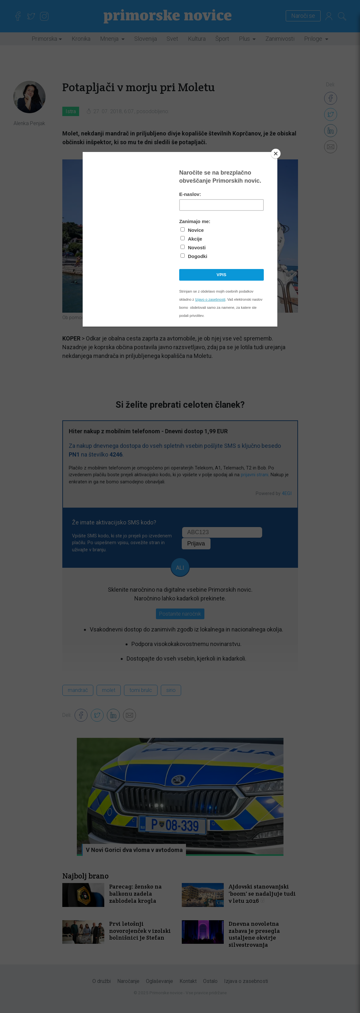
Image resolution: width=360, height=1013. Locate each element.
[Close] (276, 153)
